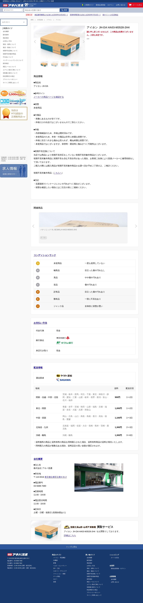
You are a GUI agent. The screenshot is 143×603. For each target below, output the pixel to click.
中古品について (8, 57)
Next (71, 43)
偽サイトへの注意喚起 (110, 15)
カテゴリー (6, 22)
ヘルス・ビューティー (60, 565)
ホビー (55, 579)
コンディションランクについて (13, 60)
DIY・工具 (56, 568)
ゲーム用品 (56, 576)
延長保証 (6, 63)
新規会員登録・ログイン (118, 568)
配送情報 (38, 367)
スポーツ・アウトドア (60, 571)
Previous (48, 43)
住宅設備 (40, 20)
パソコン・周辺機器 (59, 557)
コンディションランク (45, 255)
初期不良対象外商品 (9, 54)
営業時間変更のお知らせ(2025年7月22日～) (85, 15)
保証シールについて (9, 66)
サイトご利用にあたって (11, 82)
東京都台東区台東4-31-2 (56, 477)
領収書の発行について (10, 73)
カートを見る (135, 5)
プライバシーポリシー (10, 79)
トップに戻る (71, 547)
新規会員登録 (100, 5)
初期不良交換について (10, 50)
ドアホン (49, 20)
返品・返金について (9, 47)
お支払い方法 (40, 323)
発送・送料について (9, 44)
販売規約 (6, 35)
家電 (32, 20)
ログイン (110, 5)
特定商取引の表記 (9, 76)
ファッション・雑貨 (59, 574)
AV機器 (55, 560)
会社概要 (38, 459)
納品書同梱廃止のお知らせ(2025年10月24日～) (51, 15)
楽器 (54, 582)
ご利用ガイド (89, 5)
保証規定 (6, 38)
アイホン (58, 20)
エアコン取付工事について (11, 70)
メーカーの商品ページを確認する (49, 97)
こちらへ (58, 173)
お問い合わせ (120, 5)
